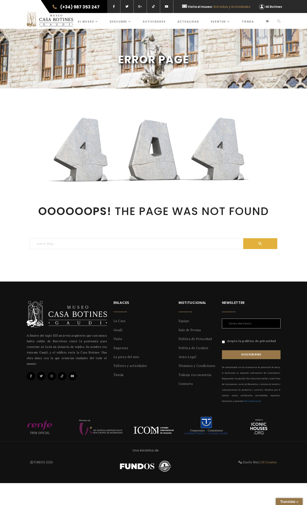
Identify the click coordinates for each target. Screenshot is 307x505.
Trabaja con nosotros (195, 375)
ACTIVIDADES (154, 21)
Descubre (120, 21)
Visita (117, 339)
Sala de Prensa (190, 330)
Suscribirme (251, 354)
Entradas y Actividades (231, 7)
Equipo (184, 321)
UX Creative (269, 462)
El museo (88, 21)
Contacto (186, 383)
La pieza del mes (126, 357)
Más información (252, 401)
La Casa (119, 321)
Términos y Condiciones (197, 365)
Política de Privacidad (195, 339)
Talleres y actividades (130, 365)
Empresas (120, 348)
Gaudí (118, 330)
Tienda (248, 21)
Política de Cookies (193, 348)
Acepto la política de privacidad (251, 341)
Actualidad (188, 21)
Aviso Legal (187, 357)
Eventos (220, 21)
